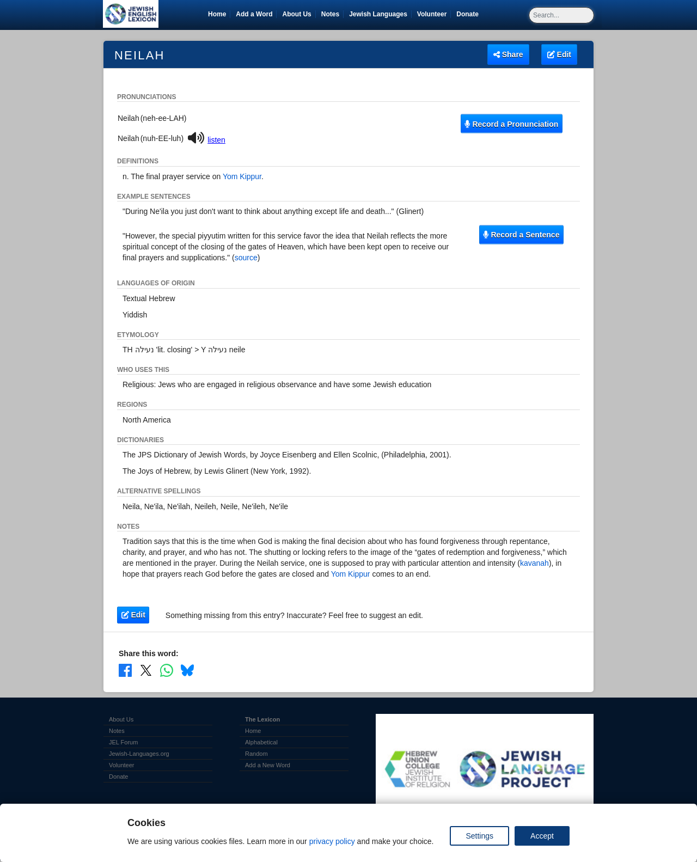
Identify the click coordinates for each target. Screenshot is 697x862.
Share (508, 54)
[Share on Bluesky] (187, 669)
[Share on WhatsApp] (166, 669)
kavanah (534, 563)
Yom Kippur (242, 176)
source (246, 257)
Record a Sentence (521, 234)
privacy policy (332, 841)
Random (256, 753)
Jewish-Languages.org (139, 753)
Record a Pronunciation (511, 123)
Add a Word (254, 14)
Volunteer (433, 14)
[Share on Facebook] (125, 669)
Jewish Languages (380, 14)
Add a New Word (267, 765)
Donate (469, 14)
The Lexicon (262, 719)
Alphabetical (261, 742)
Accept (542, 836)
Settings (479, 836)
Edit (559, 54)
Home (217, 14)
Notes (330, 14)
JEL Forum (123, 742)
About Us (296, 14)
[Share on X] (145, 669)
